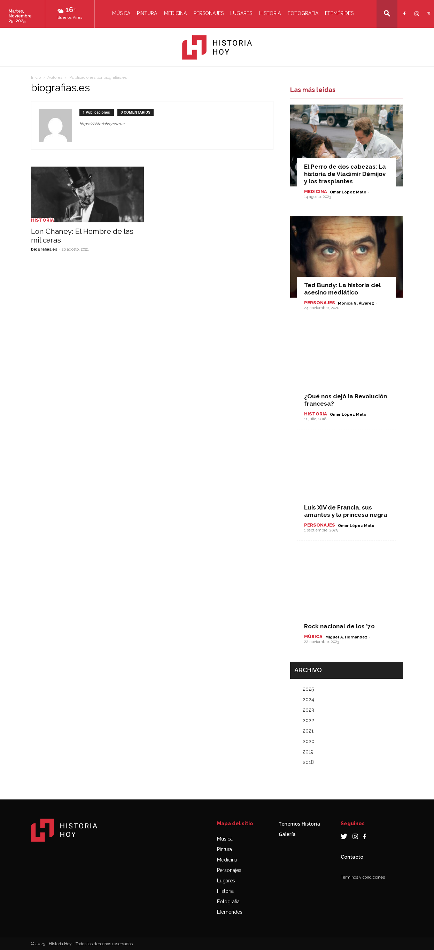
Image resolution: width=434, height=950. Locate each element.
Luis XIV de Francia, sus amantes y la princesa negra (345, 511)
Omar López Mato (348, 192)
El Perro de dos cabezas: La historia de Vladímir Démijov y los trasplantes (345, 174)
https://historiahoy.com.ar (102, 124)
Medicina (175, 13)
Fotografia (303, 13)
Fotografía (228, 901)
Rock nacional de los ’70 (339, 626)
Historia (270, 13)
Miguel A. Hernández (346, 637)
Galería (287, 834)
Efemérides (339, 13)
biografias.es (44, 249)
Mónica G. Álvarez (356, 303)
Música (121, 13)
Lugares (241, 13)
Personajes (209, 13)
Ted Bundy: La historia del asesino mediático (342, 289)
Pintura (147, 13)
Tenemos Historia (299, 823)
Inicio (36, 77)
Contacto (352, 857)
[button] (387, 13)
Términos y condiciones (363, 877)
